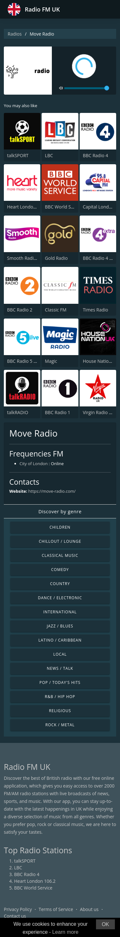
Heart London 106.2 (28, 207)
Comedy (60, 569)
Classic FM (55, 310)
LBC (49, 155)
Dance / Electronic (60, 598)
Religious (60, 710)
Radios (15, 34)
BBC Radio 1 (57, 412)
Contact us (15, 916)
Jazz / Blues (60, 626)
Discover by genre (60, 511)
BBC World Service (64, 207)
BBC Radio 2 (19, 310)
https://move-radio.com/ (52, 491)
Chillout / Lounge (60, 541)
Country (60, 583)
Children (60, 527)
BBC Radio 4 (95, 155)
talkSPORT (17, 155)
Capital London (99, 207)
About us (89, 909)
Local (60, 654)
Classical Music (60, 555)
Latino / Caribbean (60, 640)
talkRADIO (17, 412)
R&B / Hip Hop (60, 696)
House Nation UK (101, 361)
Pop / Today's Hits (59, 682)
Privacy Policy (18, 909)
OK (105, 924)
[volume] (86, 88)
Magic (51, 361)
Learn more (65, 932)
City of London (34, 463)
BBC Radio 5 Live (24, 361)
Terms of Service (56, 909)
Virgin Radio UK (99, 412)
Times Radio (95, 310)
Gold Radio (56, 258)
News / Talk (60, 668)
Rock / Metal (60, 725)
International (59, 612)
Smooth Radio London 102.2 (36, 258)
